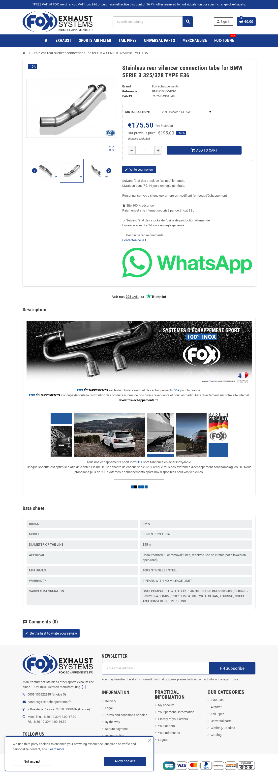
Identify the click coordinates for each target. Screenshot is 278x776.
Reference (129, 91)
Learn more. (56, 749)
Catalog (216, 735)
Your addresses (169, 733)
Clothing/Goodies (223, 728)
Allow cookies (125, 761)
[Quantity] (144, 150)
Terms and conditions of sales (126, 715)
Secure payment (116, 729)
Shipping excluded (139, 138)
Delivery (110, 701)
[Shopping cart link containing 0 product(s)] (246, 21)
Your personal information (176, 712)
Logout (163, 740)
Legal (109, 708)
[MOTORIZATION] (186, 112)
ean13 (127, 96)
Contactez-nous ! (134, 240)
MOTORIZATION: (137, 112)
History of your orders (173, 719)
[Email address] (155, 668)
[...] (84, 687)
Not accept (32, 761)
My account (166, 705)
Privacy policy (114, 736)
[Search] (153, 21)
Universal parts (221, 721)
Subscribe (232, 668)
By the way (112, 722)
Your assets (166, 726)
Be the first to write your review (51, 633)
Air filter (216, 707)
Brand (126, 86)
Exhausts (217, 700)
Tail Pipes (217, 714)
